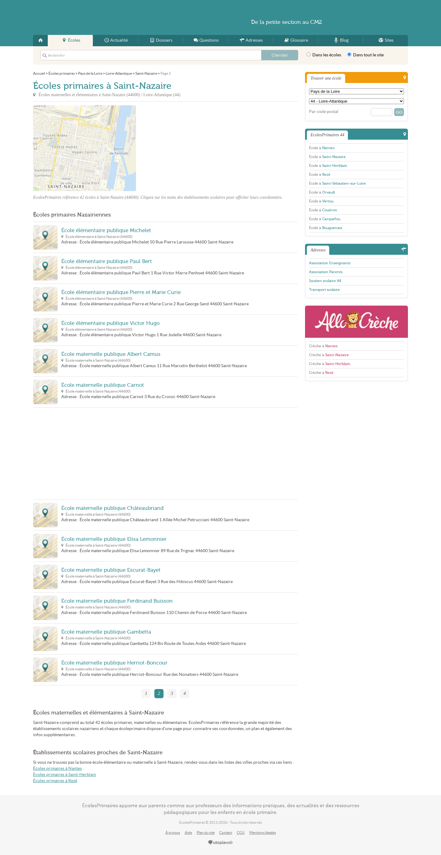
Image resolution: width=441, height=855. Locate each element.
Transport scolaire (324, 290)
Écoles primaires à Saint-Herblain (64, 774)
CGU (241, 832)
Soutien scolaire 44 (325, 281)
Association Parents (325, 272)
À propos (172, 832)
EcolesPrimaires (92, 17)
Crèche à (323, 346)
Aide (188, 832)
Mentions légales (262, 832)
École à (321, 148)
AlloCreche (356, 322)
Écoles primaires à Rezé (55, 780)
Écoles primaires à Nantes (57, 768)
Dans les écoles (324, 54)
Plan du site (206, 832)
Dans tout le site (365, 54)
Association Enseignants (329, 263)
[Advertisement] (191, 148)
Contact (225, 832)
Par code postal (323, 111)
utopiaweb (220, 843)
